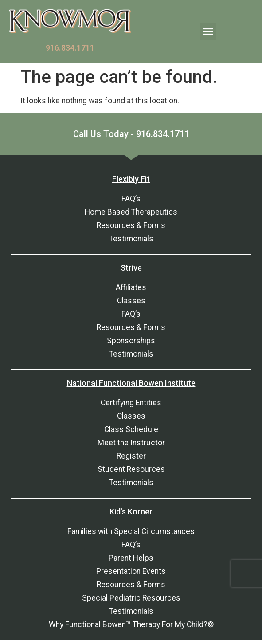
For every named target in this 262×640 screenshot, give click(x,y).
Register (131, 456)
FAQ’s (131, 198)
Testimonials (131, 238)
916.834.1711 (70, 47)
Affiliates (131, 287)
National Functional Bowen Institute (131, 383)
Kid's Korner (131, 511)
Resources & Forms (131, 225)
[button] (208, 31)
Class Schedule (131, 429)
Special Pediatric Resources (131, 597)
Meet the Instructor (131, 442)
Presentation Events (131, 571)
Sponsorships (131, 340)
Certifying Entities (131, 402)
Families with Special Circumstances (131, 531)
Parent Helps (131, 558)
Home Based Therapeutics (131, 212)
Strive (131, 267)
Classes (131, 300)
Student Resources (131, 469)
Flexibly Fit (131, 179)
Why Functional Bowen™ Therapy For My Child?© (131, 624)
